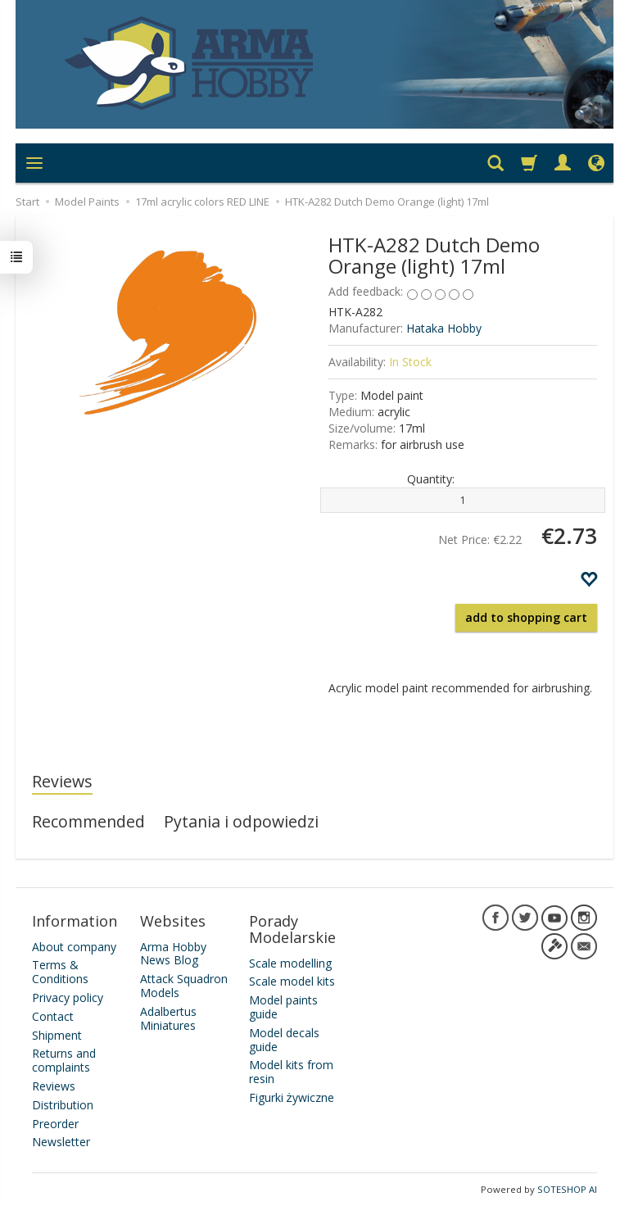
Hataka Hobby (444, 328)
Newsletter (61, 1141)
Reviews (62, 781)
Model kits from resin (291, 1071)
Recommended (88, 821)
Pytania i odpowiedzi (241, 821)
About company (74, 946)
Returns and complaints (64, 1060)
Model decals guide (284, 1039)
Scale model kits (292, 981)
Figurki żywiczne (291, 1097)
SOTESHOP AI (567, 1189)
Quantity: (431, 479)
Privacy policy (67, 997)
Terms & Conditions (60, 971)
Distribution (62, 1105)
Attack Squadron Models (184, 985)
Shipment (57, 1034)
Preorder (55, 1123)
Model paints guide (283, 1007)
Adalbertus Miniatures (168, 1018)
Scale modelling (290, 962)
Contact (53, 1016)
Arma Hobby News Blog (173, 953)
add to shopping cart (526, 617)
